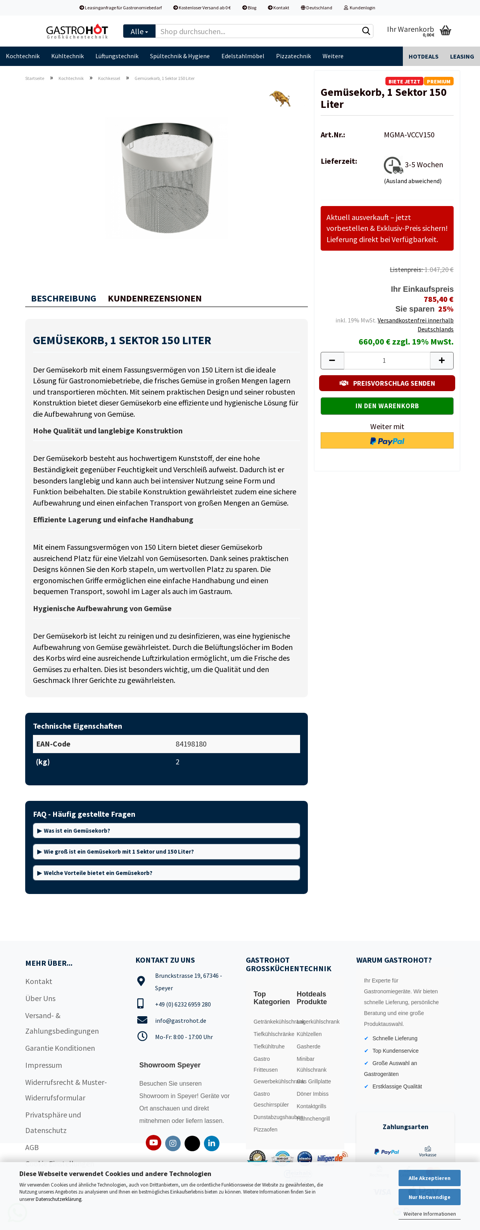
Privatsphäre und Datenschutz (53, 1122)
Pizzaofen (265, 1129)
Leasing (462, 56)
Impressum (43, 1065)
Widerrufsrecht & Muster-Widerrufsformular (66, 1089)
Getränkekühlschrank (274, 1022)
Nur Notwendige (430, 1197)
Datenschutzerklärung (58, 1199)
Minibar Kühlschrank (311, 1064)
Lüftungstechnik (116, 56)
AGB (32, 1147)
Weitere (333, 56)
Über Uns (40, 998)
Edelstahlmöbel (242, 56)
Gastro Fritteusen (266, 1064)
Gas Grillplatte (314, 1081)
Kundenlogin (359, 7)
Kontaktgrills (311, 1106)
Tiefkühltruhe (269, 1046)
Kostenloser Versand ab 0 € (202, 7)
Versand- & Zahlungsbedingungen (62, 1023)
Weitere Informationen (430, 1213)
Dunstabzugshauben (274, 1117)
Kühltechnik (67, 56)
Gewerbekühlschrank (274, 1081)
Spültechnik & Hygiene (180, 56)
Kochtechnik (23, 56)
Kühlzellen (309, 1034)
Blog (249, 7)
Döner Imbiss (312, 1094)
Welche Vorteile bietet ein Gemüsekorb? (98, 873)
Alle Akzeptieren (430, 1178)
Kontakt (278, 7)
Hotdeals (424, 56)
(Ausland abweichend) (413, 181)
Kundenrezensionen (155, 298)
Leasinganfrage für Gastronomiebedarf (120, 7)
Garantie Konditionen (60, 1048)
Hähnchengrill (313, 1119)
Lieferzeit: (339, 161)
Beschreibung (63, 298)
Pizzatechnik (293, 56)
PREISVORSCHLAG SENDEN (387, 383)
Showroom (155, 1096)
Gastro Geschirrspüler (271, 1099)
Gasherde (308, 1046)
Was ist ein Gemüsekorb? (77, 830)
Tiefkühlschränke (274, 1034)
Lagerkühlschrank (317, 1022)
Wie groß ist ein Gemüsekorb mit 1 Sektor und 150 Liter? (119, 851)
